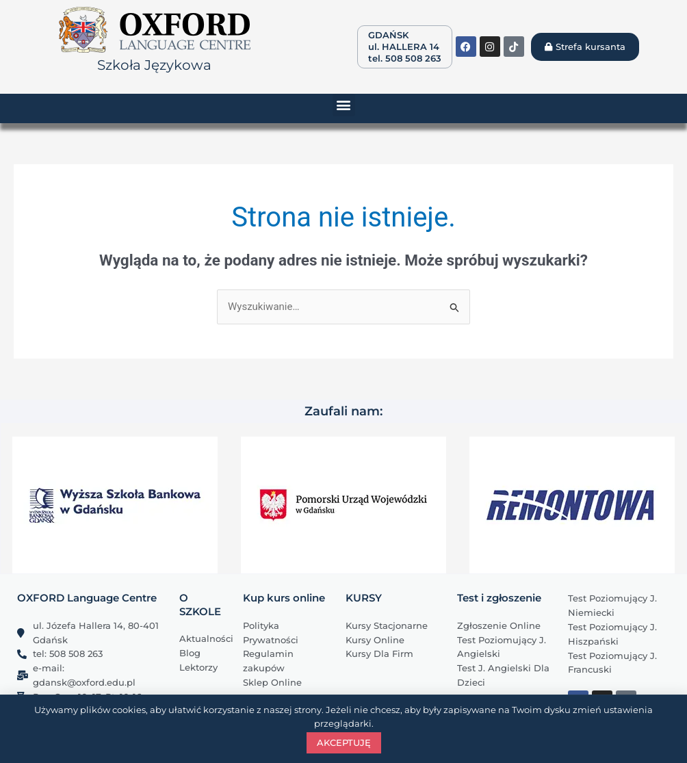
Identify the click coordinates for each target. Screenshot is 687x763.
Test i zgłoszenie (499, 597)
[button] (344, 105)
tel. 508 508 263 (404, 58)
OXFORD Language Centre (87, 597)
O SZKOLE (200, 604)
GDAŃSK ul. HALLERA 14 (403, 40)
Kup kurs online (284, 597)
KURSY (364, 597)
